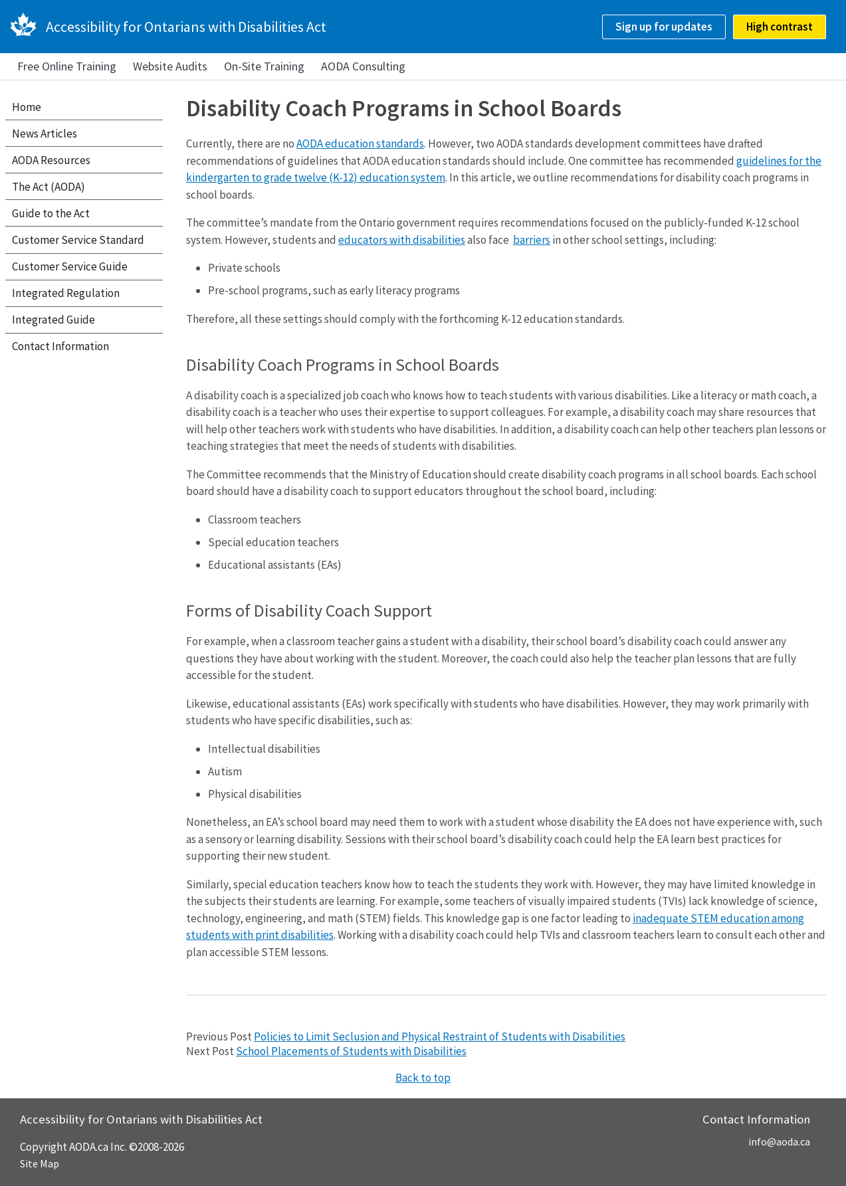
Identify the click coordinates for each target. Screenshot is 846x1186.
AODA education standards (360, 143)
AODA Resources (51, 160)
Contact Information (60, 346)
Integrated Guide (53, 319)
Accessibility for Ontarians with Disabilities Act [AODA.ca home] (186, 26)
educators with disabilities (401, 240)
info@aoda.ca (779, 1141)
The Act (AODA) (48, 186)
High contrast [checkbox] (779, 26)
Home (26, 107)
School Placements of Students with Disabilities (351, 1051)
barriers (531, 240)
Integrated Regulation (66, 293)
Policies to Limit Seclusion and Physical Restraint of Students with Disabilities (439, 1036)
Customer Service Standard (78, 240)
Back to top (423, 1077)
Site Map (39, 1163)
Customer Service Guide (70, 266)
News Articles (44, 133)
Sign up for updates (663, 26)
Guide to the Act (51, 213)
